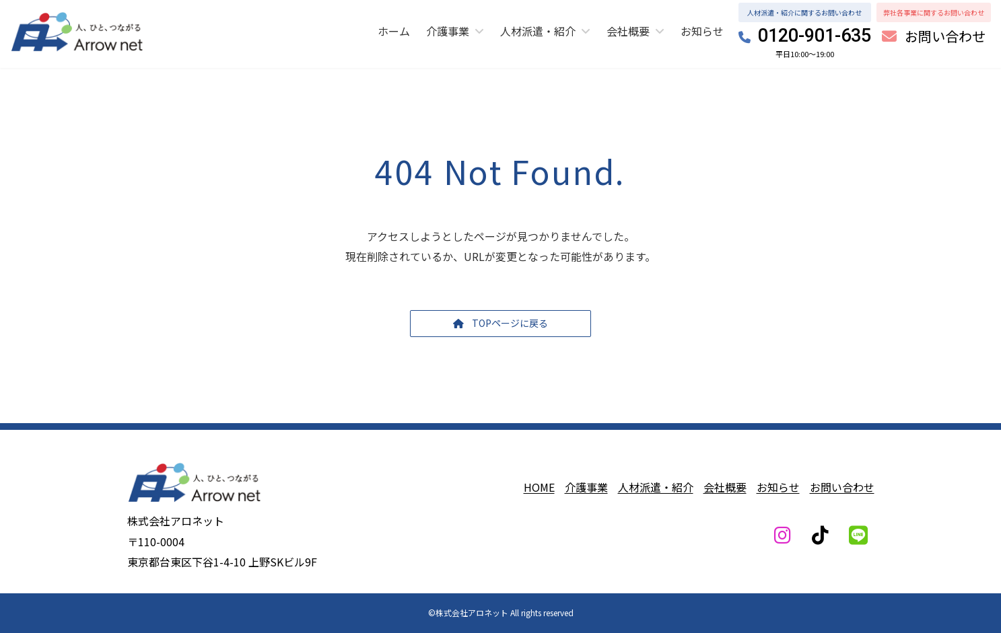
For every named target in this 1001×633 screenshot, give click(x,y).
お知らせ (778, 487)
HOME (539, 487)
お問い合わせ (842, 487)
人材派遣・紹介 (655, 487)
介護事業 (586, 487)
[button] (933, 37)
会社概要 (725, 487)
